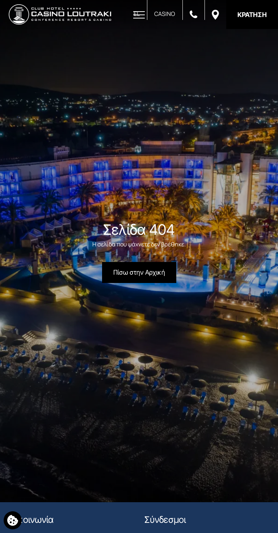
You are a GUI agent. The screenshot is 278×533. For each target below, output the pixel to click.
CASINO (164, 14)
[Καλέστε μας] (193, 14)
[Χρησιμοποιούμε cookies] (13, 520)
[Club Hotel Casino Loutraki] (60, 14)
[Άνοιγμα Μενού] (139, 15)
